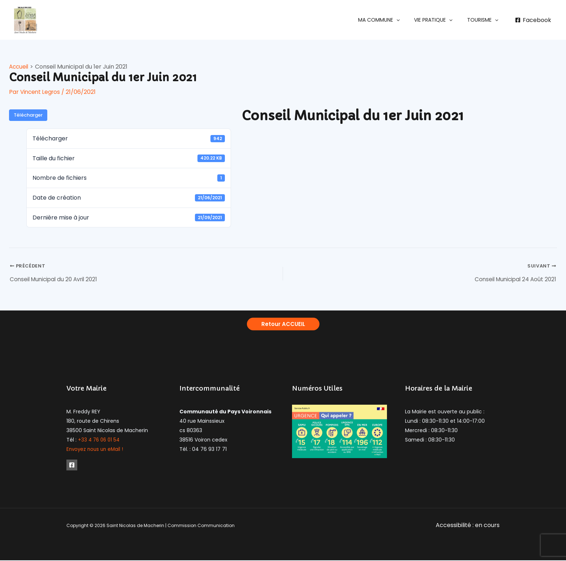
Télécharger (28, 115)
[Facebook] (533, 20)
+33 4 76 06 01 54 (100, 440)
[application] (407, 19)
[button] (389, 19)
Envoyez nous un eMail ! (96, 450)
